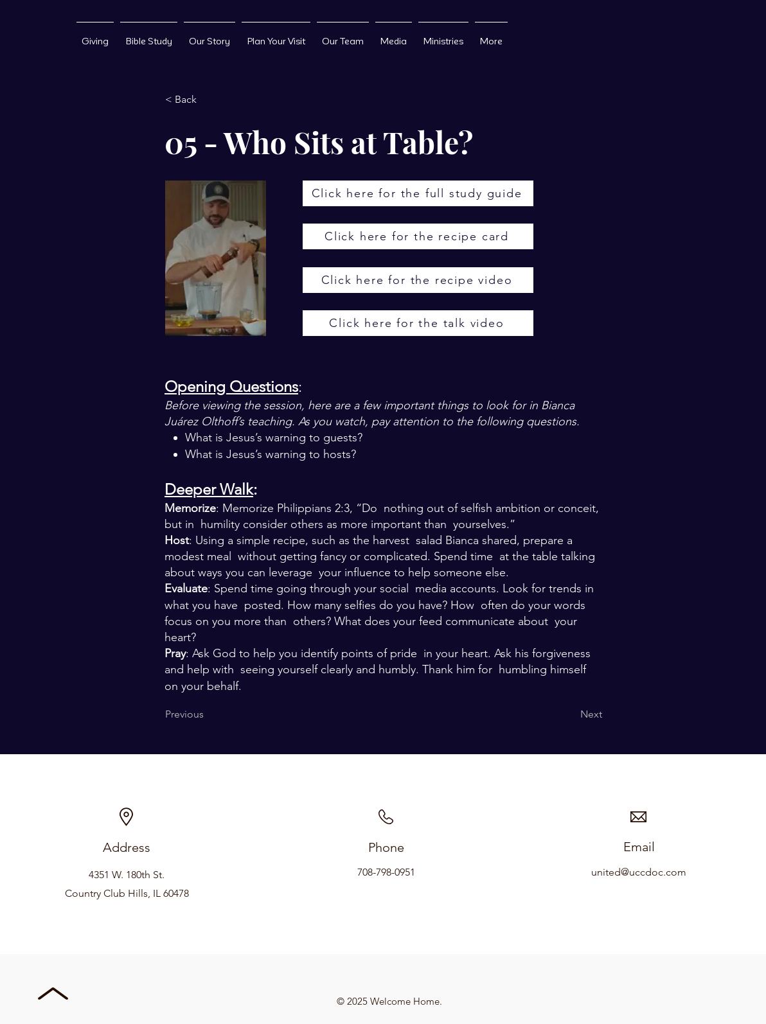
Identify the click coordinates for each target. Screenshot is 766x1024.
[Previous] (207, 714)
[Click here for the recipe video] (418, 280)
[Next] (570, 714)
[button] (207, 99)
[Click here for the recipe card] (418, 236)
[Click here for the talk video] (418, 323)
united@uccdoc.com (638, 872)
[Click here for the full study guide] (418, 193)
